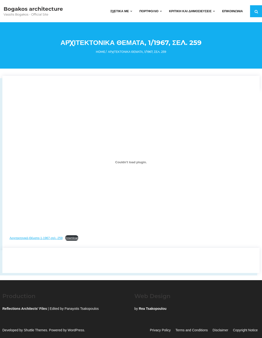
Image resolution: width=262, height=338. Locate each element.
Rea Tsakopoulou (153, 309)
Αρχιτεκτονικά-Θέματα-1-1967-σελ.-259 (36, 238)
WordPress (76, 330)
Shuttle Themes (35, 330)
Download (72, 238)
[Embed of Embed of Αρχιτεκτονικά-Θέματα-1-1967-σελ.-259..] (131, 162)
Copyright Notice (245, 330)
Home (100, 52)
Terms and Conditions (191, 330)
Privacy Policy (160, 330)
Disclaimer (220, 330)
